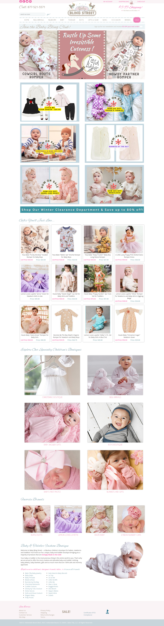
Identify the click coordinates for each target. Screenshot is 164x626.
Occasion (115, 20)
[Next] (141, 54)
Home (26, 20)
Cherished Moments (32, 584)
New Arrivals (38, 20)
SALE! (66, 612)
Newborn (52, 20)
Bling (105, 20)
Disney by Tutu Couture (33, 589)
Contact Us (23, 613)
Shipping (44, 613)
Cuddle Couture (31, 586)
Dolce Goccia (29, 591)
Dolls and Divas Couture (33, 593)
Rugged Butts (53, 586)
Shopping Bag (124, 2)
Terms (43, 617)
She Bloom (52, 589)
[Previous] (22, 54)
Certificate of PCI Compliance (90, 614)
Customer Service (25, 615)
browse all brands (72, 569)
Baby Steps (29, 575)
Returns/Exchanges (47, 615)
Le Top (50, 575)
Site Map (22, 617)
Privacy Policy (45, 610)
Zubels (50, 595)
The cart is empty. (132, 2)
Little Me (51, 582)
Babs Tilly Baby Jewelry (33, 573)
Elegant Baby (29, 595)
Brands (128, 20)
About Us (22, 610)
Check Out (141, 2)
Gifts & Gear (93, 20)
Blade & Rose (30, 580)
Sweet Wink (52, 593)
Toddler (71, 20)
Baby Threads (30, 578)
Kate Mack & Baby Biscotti (57, 573)
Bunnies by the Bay (32, 582)
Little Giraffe (52, 580)
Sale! (137, 20)
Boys (81, 20)
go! (48, 13)
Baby (62, 20)
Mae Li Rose (52, 584)
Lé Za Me (51, 578)
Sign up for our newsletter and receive (82, 26)
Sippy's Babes (53, 591)
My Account (107, 2)
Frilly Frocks (29, 597)
